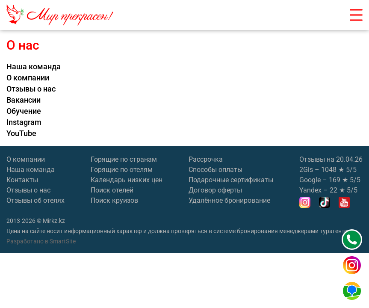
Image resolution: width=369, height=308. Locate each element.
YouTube (21, 133)
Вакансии (23, 100)
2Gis (306, 170)
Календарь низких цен (126, 180)
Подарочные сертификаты (231, 180)
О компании (27, 78)
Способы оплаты (215, 170)
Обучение (23, 111)
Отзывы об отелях (35, 200)
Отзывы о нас (31, 89)
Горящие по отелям (122, 170)
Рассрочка (206, 159)
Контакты (22, 180)
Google (310, 180)
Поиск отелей (112, 190)
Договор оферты (215, 190)
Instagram (23, 122)
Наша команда (33, 67)
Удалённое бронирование (229, 200)
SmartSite (63, 241)
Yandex (310, 190)
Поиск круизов (114, 200)
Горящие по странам (124, 159)
